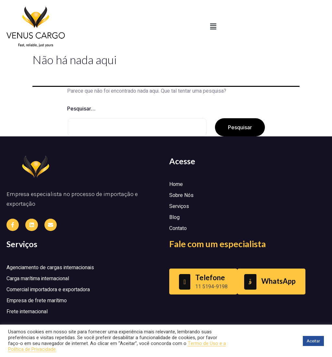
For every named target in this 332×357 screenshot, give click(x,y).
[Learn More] (203, 281)
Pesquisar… (81, 108)
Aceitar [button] (313, 341)
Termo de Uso (203, 343)
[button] (213, 26)
